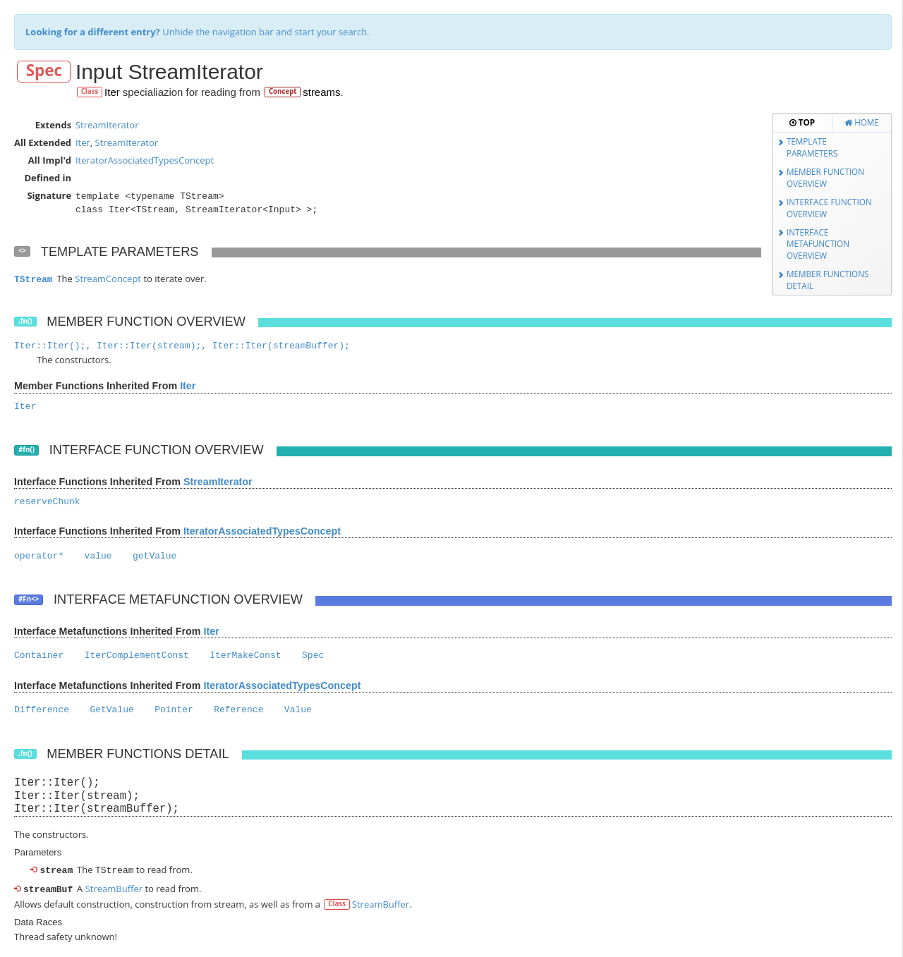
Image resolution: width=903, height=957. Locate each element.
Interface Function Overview (829, 207)
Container (38, 655)
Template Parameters (812, 147)
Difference (41, 710)
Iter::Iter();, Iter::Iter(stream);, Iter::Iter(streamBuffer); (182, 346)
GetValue (111, 710)
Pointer (173, 710)
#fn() (26, 449)
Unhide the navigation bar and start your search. (197, 31)
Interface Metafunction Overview (818, 243)
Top (802, 122)
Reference (238, 710)
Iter (112, 92)
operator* (38, 556)
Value (298, 710)
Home (861, 122)
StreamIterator (107, 124)
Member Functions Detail (828, 279)
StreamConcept (108, 278)
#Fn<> (28, 599)
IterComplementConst (137, 655)
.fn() (25, 321)
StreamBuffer (114, 887)
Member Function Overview (825, 177)
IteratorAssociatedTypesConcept (144, 160)
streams (321, 92)
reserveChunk (47, 501)
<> (22, 250)
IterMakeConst (245, 655)
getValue (154, 556)
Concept (283, 91)
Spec (44, 71)
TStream (33, 279)
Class (90, 91)
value (98, 556)
